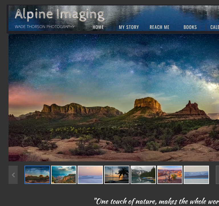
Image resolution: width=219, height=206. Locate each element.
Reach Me (160, 27)
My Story (129, 27)
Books (190, 27)
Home (98, 27)
